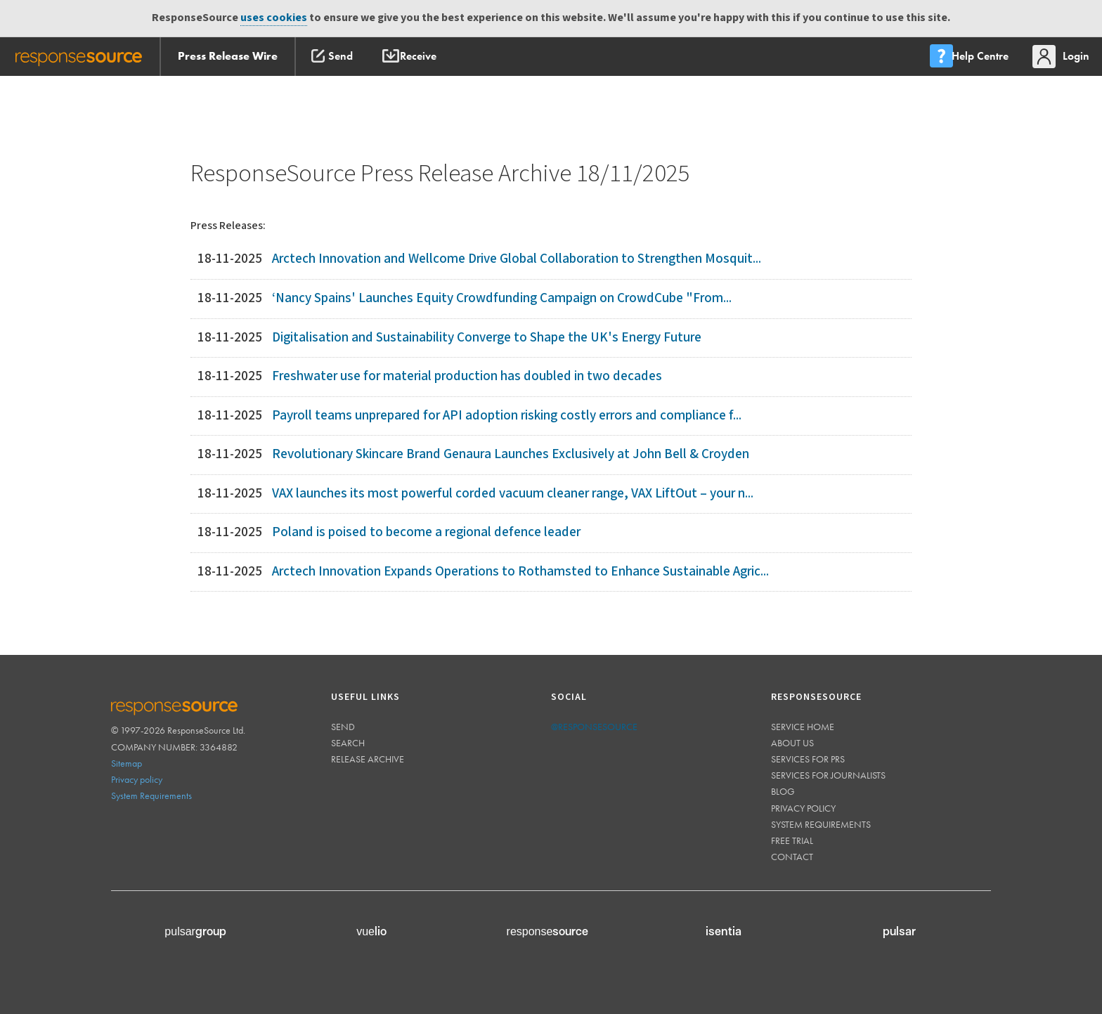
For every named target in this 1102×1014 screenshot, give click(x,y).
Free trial (792, 840)
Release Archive (367, 759)
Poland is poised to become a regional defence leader (426, 532)
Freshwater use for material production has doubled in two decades (467, 376)
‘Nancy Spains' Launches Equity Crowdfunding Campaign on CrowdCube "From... (502, 298)
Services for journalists (828, 775)
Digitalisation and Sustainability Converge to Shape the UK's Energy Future (486, 337)
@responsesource (594, 726)
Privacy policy (136, 779)
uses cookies (273, 18)
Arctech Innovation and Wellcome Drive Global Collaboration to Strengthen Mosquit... (516, 259)
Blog (783, 791)
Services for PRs (808, 759)
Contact (792, 856)
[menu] (968, 56)
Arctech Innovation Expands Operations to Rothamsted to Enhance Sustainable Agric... (520, 571)
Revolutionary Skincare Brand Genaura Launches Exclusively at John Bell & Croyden (510, 454)
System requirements (821, 824)
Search (348, 742)
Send (343, 726)
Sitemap (126, 763)
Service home (802, 726)
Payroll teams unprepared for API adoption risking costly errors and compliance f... (506, 415)
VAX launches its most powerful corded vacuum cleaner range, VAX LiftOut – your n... (512, 493)
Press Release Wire (228, 55)
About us (792, 742)
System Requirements (151, 795)
